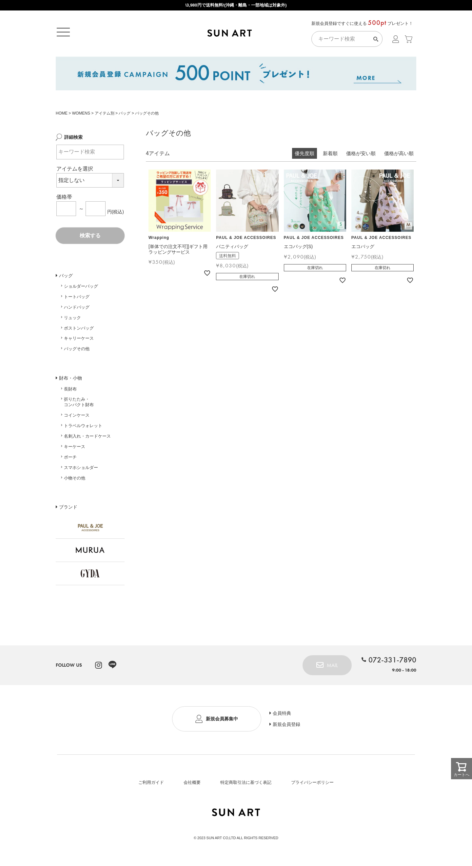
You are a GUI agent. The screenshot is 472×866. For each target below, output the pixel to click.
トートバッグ (76, 299)
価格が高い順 (399, 155)
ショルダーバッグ (81, 288)
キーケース (74, 448)
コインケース (76, 417)
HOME (62, 115)
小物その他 (74, 480)
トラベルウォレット (83, 427)
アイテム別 (104, 115)
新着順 (330, 155)
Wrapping (158, 240)
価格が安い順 (361, 155)
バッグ (124, 115)
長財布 (70, 391)
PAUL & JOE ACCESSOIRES (246, 240)
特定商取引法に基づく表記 (245, 784)
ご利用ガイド (151, 784)
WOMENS (81, 115)
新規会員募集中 (222, 721)
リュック (72, 319)
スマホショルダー (81, 469)
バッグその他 (76, 351)
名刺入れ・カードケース (87, 438)
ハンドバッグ (76, 309)
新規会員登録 (286, 726)
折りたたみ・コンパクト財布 (79, 404)
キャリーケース (79, 340)
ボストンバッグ (79, 330)
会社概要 (192, 784)
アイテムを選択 (74, 171)
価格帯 (64, 199)
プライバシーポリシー (312, 784)
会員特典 (282, 715)
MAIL (332, 667)
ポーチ (70, 459)
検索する (90, 238)
